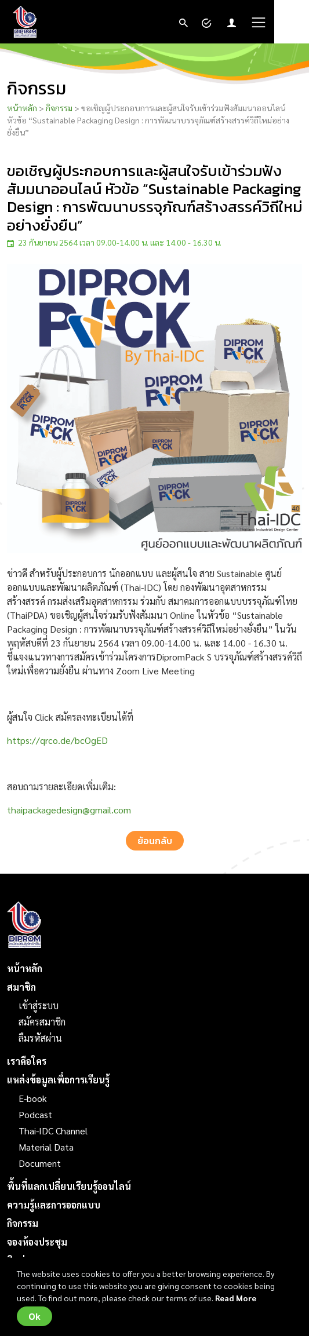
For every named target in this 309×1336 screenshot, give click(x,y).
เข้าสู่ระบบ (39, 1005)
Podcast (35, 1114)
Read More (235, 1298)
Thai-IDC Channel (53, 1131)
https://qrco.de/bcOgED (57, 740)
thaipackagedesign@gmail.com (69, 810)
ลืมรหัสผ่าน (40, 1038)
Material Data (46, 1147)
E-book (33, 1098)
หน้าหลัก (22, 108)
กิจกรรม (59, 108)
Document (40, 1163)
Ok (34, 1316)
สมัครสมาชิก (42, 1022)
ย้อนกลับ (154, 841)
